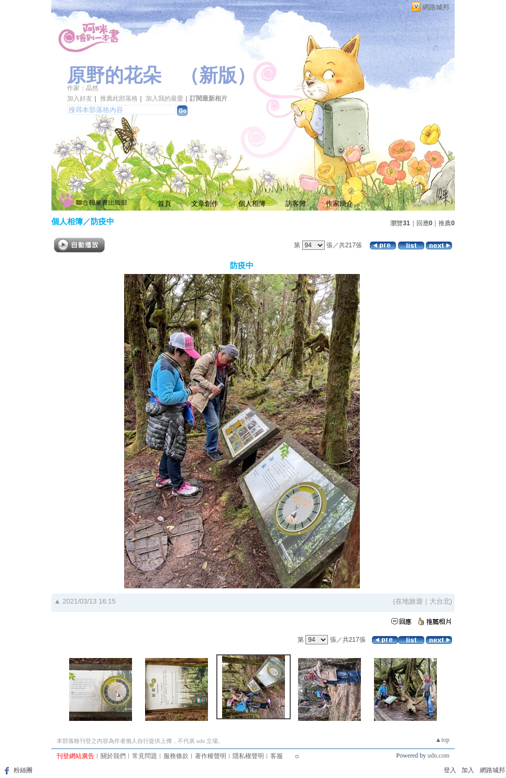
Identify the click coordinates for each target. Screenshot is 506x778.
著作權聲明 (210, 756)
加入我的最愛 (164, 98)
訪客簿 (295, 203)
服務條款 (176, 756)
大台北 (440, 601)
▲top (442, 739)
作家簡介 (339, 203)
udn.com (438, 755)
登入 (450, 770)
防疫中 (102, 221)
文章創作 (204, 203)
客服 (276, 756)
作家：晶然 (82, 88)
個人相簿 (252, 203)
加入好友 (79, 98)
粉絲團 (23, 770)
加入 (467, 770)
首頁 (164, 203)
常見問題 (144, 756)
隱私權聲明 (248, 756)
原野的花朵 (114, 75)
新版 (218, 75)
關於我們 (113, 756)
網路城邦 (435, 7)
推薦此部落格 (119, 98)
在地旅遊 (409, 601)
